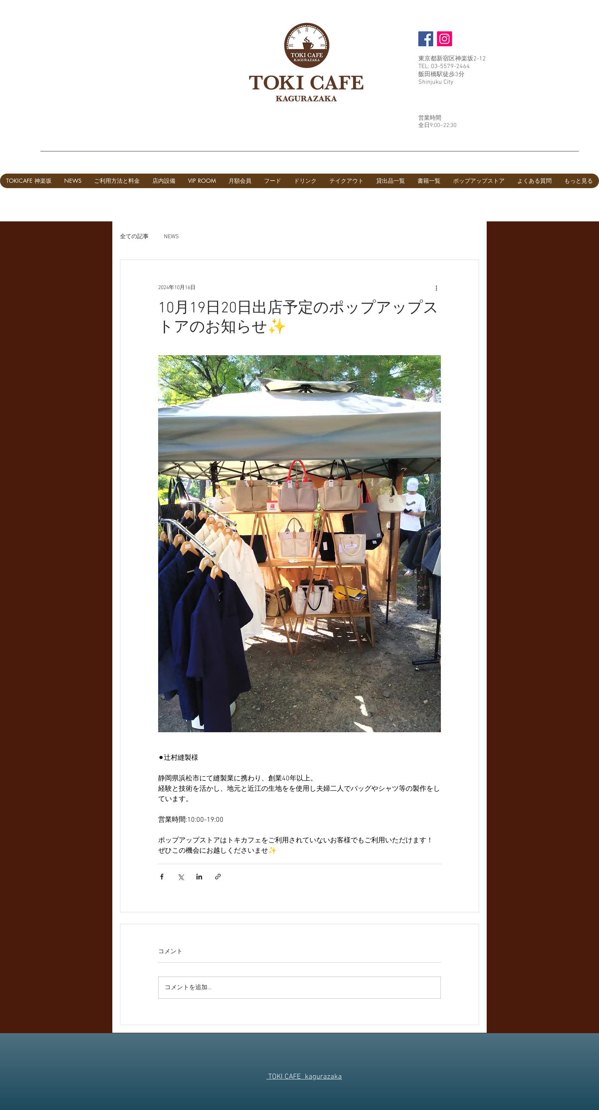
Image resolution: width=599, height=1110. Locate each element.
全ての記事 (134, 236)
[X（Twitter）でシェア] (180, 876)
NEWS (171, 236)
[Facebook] (425, 38)
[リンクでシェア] (218, 876)
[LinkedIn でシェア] (199, 876)
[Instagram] (444, 38)
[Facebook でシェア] (161, 876)
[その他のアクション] (436, 287)
